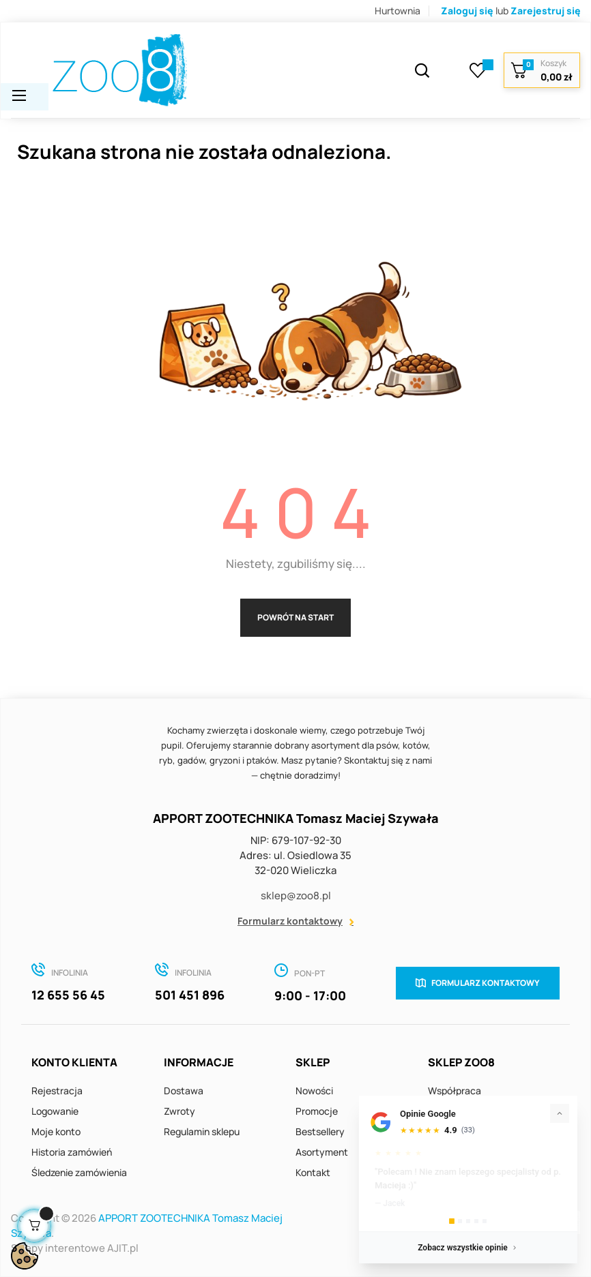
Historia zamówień (71, 1151)
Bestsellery (320, 1131)
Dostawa (183, 1090)
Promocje (317, 1111)
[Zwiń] (559, 1113)
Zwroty (179, 1111)
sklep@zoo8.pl (296, 895)
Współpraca (454, 1090)
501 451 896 (190, 995)
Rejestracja (57, 1090)
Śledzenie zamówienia (79, 1172)
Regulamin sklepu (202, 1131)
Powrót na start (295, 617)
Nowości (314, 1090)
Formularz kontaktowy (290, 920)
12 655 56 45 (68, 995)
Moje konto (56, 1131)
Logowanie (54, 1111)
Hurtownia (397, 10)
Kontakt (313, 1172)
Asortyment (322, 1151)
